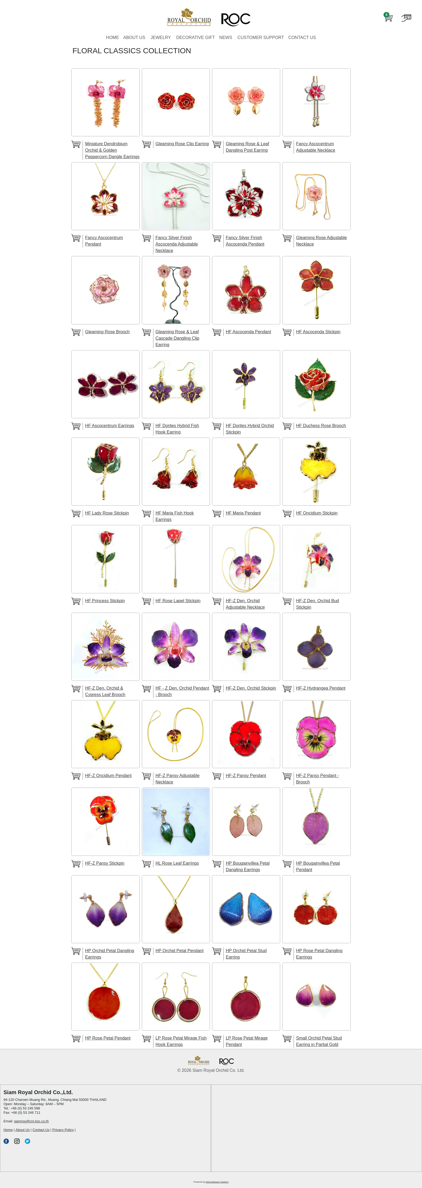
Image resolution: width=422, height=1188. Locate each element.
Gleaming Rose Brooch (107, 331)
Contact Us (41, 1130)
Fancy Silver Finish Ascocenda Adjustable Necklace (177, 244)
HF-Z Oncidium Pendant (108, 775)
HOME (112, 37)
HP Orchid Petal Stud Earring (246, 953)
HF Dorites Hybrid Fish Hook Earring (177, 428)
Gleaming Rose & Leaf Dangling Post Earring (247, 147)
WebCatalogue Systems (216, 1182)
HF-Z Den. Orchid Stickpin (251, 688)
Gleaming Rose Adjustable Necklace (321, 240)
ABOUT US (134, 37)
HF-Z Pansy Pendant (246, 775)
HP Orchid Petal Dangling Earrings (109, 953)
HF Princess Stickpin (105, 600)
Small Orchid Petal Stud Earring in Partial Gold (319, 1041)
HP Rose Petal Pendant (108, 1038)
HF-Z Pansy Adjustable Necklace (178, 778)
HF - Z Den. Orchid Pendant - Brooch (182, 691)
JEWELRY (161, 37)
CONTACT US (302, 37)
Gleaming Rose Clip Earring (182, 143)
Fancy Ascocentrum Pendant (104, 240)
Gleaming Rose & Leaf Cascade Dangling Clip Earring (177, 338)
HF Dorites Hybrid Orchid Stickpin (250, 428)
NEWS (225, 37)
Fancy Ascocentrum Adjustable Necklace (315, 147)
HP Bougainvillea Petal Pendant (318, 866)
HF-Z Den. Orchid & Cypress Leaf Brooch (105, 691)
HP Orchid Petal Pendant (179, 950)
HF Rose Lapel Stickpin (178, 600)
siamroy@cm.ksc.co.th (31, 1121)
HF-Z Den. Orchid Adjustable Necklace (245, 603)
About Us (23, 1130)
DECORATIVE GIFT (195, 37)
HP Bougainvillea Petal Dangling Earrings (247, 866)
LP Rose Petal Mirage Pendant (247, 1041)
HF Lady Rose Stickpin (107, 513)
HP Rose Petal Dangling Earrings (319, 953)
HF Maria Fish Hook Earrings (175, 516)
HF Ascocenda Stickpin (318, 331)
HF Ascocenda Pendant (248, 331)
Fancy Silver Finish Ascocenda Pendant (245, 240)
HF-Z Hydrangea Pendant (320, 688)
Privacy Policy (63, 1130)
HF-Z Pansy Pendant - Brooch (317, 778)
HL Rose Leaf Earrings (177, 863)
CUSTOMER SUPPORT (261, 37)
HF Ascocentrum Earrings (109, 425)
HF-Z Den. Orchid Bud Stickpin (317, 603)
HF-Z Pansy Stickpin (104, 863)
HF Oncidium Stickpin (316, 513)
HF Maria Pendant (243, 513)
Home (8, 1130)
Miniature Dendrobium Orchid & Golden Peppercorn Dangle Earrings (112, 150)
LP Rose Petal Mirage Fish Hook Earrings (181, 1041)
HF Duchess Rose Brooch (321, 425)
